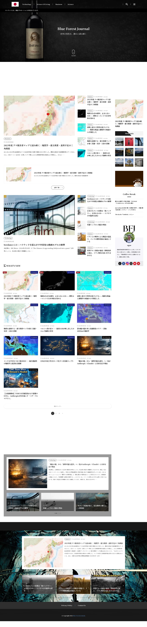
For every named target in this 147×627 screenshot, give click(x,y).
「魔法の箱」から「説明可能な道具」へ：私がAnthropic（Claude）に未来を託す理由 (94, 368)
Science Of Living (43, 4)
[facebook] (123, 263)
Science (71, 4)
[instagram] (127, 263)
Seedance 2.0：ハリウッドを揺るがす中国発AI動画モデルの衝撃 (34, 248)
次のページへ (57, 412)
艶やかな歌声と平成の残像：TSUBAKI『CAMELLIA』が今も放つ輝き (126, 202)
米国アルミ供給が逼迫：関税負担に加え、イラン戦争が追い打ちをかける (99, 258)
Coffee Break (129, 194)
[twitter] (131, 263)
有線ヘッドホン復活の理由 (97, 230)
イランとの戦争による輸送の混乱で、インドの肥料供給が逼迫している (99, 244)
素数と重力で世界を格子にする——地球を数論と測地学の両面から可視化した (99, 129)
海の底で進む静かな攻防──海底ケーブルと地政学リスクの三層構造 (22, 512)
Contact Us (82, 611)
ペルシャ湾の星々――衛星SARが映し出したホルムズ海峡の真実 (99, 157)
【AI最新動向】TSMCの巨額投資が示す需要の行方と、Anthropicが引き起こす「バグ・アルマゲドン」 (21, 401)
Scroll (74, 53)
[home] (120, 263)
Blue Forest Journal (79, 621)
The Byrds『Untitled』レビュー (124, 214)
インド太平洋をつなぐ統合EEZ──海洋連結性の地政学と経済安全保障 (20, 368)
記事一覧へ (57, 191)
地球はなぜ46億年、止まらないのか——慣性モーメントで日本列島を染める (99, 115)
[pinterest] (138, 263)
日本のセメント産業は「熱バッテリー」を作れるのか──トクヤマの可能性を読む (99, 219)
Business (59, 4)
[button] (8, 509)
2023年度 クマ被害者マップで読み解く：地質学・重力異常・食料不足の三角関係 (99, 102)
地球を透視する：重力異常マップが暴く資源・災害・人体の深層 (99, 143)
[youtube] (134, 263)
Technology (26, 4)
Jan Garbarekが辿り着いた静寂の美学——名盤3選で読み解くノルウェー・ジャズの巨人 (129, 209)
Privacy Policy (66, 611)
